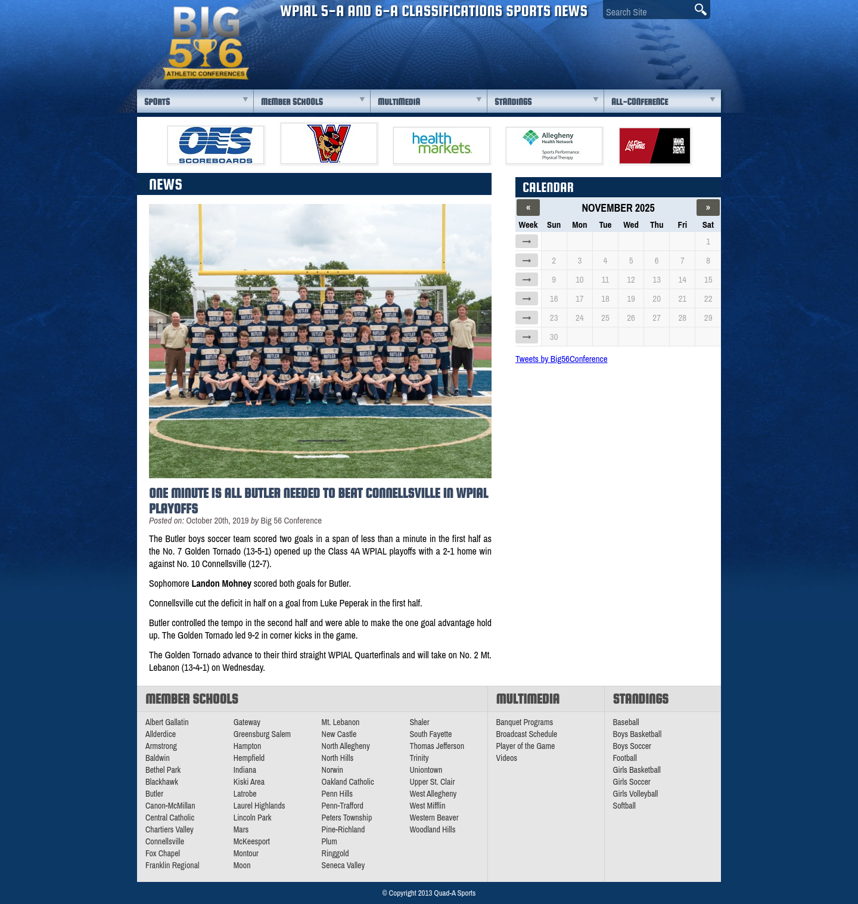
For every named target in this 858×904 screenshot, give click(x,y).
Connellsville (164, 841)
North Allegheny (346, 746)
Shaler (419, 722)
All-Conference (639, 102)
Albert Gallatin (167, 722)
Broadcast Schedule (527, 734)
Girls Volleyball (635, 793)
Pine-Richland (343, 829)
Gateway (247, 722)
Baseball (626, 722)
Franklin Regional (172, 865)
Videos (507, 758)
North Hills (338, 758)
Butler (154, 793)
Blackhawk (161, 781)
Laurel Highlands (259, 805)
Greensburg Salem (262, 734)
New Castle (339, 734)
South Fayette (430, 734)
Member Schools (292, 102)
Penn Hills (337, 793)
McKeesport (252, 841)
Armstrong (161, 746)
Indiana (245, 769)
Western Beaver (433, 817)
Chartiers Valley (169, 829)
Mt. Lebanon (341, 722)
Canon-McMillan (170, 805)
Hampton (248, 746)
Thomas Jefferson (436, 746)
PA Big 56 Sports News (205, 43)
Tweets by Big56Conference (561, 358)
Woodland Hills (432, 829)
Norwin (332, 769)
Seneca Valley (343, 865)
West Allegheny (432, 793)
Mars (241, 829)
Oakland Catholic (348, 781)
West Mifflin (427, 805)
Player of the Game (525, 746)
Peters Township (347, 817)
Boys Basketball (637, 734)
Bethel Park (163, 769)
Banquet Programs (525, 722)
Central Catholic (169, 817)
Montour (246, 853)
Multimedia (399, 102)
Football (625, 758)
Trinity (418, 758)
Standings (513, 102)
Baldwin (157, 758)
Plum (329, 841)
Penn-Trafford (342, 805)
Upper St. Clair (432, 781)
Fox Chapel (162, 853)
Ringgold (335, 853)
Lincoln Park (253, 817)
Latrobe (245, 793)
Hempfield (249, 758)
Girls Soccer (632, 781)
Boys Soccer (632, 746)
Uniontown (425, 769)
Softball (624, 805)
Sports (157, 102)
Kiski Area (249, 781)
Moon (242, 865)
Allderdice (160, 734)
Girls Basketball (637, 769)
